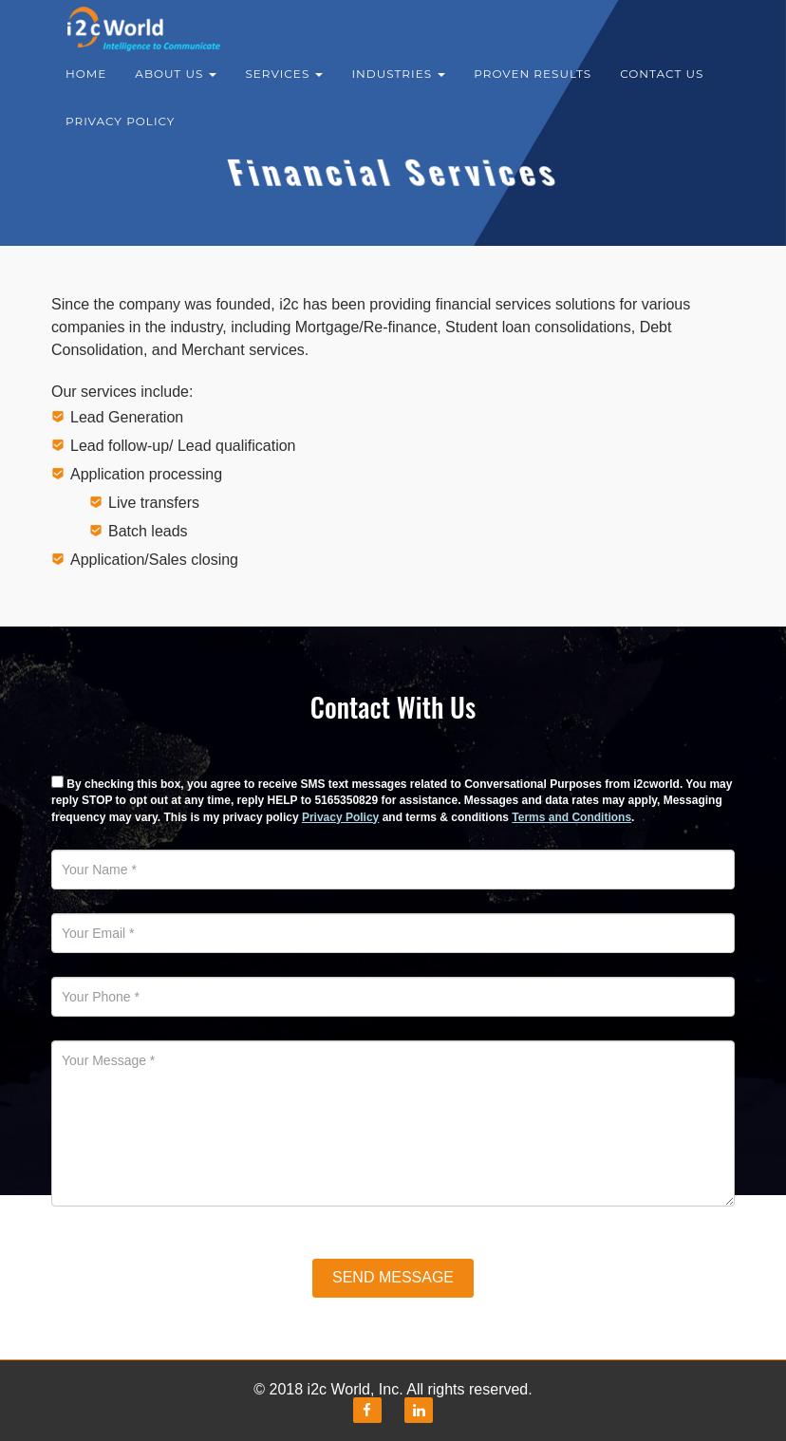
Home (86, 85)
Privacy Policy (120, 132)
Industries (398, 85)
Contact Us (661, 85)
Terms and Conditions (571, 817)
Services (284, 85)
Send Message (393, 1277)
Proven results (532, 85)
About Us (175, 85)
